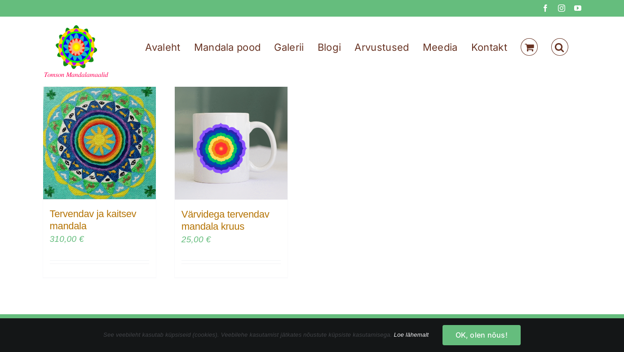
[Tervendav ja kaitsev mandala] (99, 143)
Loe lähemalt (411, 334)
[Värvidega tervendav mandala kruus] (231, 143)
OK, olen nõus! (482, 334)
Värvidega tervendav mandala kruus (225, 220)
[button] (559, 47)
